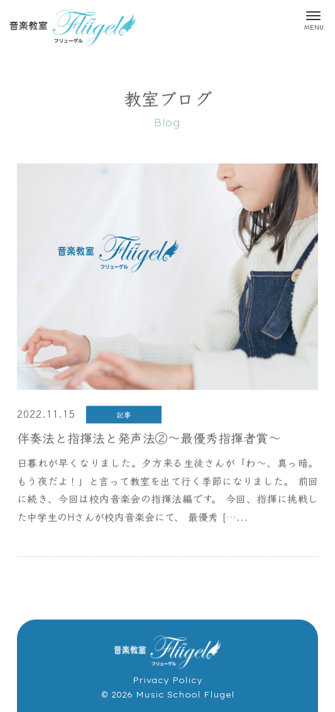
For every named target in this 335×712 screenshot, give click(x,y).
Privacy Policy (167, 680)
